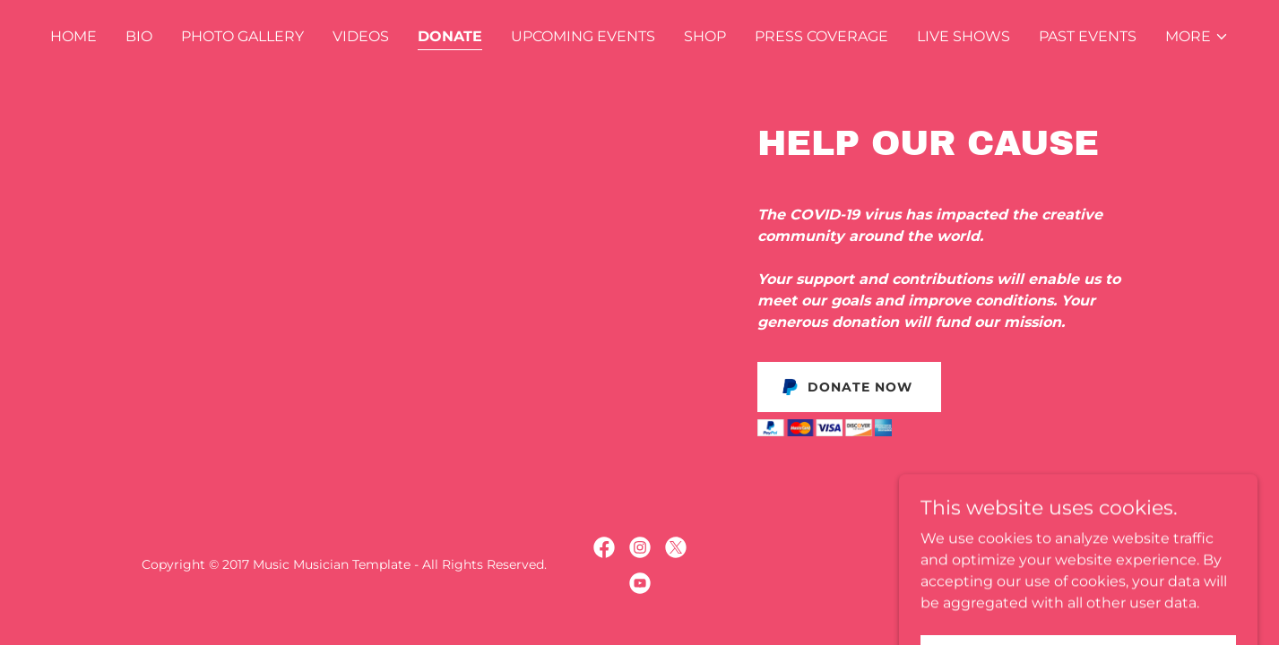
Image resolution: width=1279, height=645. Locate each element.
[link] (604, 547)
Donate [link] (450, 36)
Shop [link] (705, 36)
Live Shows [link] (963, 36)
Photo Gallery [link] (242, 36)
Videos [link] (361, 36)
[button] (1197, 36)
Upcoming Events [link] (583, 36)
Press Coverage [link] (821, 36)
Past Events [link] (1087, 36)
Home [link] (73, 36)
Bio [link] (138, 36)
